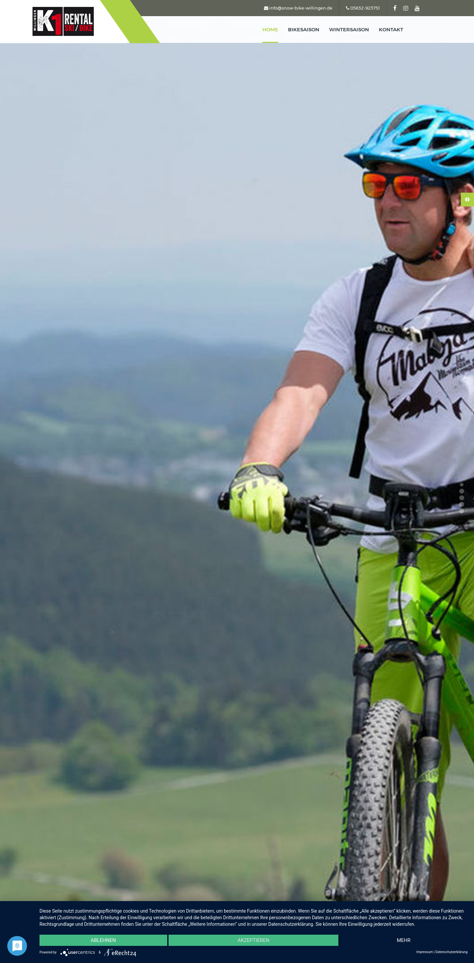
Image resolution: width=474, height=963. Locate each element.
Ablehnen (103, 940)
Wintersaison (349, 29)
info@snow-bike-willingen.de (298, 8)
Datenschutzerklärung (451, 952)
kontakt (391, 29)
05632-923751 (363, 8)
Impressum (424, 952)
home (270, 29)
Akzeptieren (253, 940)
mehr (403, 940)
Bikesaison (303, 29)
